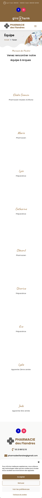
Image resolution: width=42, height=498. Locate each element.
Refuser (21, 483)
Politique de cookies (20, 495)
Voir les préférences (21, 489)
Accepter (21, 477)
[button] (39, 462)
